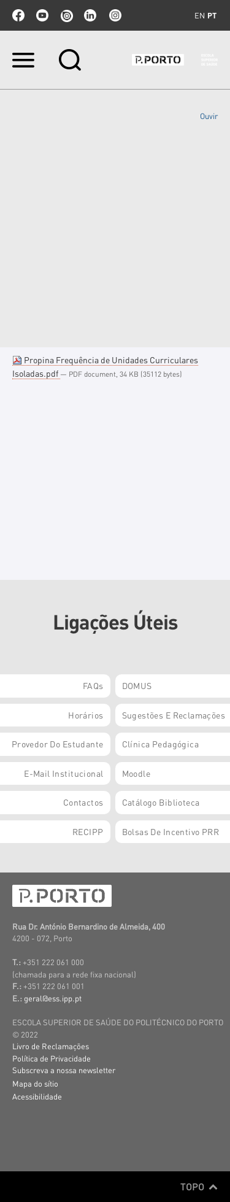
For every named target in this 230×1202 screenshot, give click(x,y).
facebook (18, 15)
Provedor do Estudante (58, 743)
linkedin (90, 15)
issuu (66, 15)
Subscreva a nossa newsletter (63, 1070)
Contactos (83, 801)
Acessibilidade (37, 1096)
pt (212, 15)
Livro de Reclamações (50, 1046)
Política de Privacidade (51, 1058)
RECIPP (88, 831)
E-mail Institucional (63, 773)
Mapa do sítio (35, 1083)
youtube (42, 15)
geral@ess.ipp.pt (53, 998)
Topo (199, 1187)
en (199, 15)
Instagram (114, 15)
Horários (85, 714)
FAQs (93, 685)
